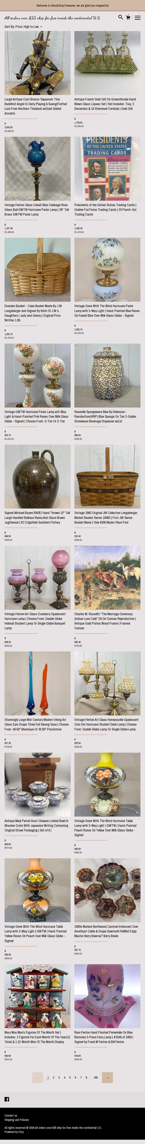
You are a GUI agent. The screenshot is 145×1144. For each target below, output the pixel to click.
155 (96, 1077)
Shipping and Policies (17, 1120)
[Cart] (128, 18)
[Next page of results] (107, 1077)
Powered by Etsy (14, 1132)
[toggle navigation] (137, 17)
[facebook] (7, 1100)
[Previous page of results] (37, 1077)
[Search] (120, 17)
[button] (28, 26)
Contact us (11, 1115)
